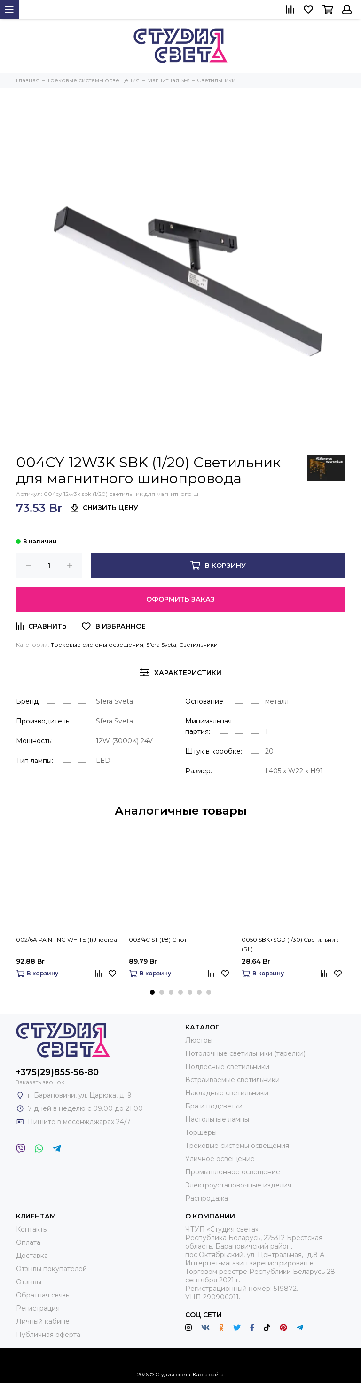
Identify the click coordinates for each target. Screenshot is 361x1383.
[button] (152, 992)
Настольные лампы (217, 1119)
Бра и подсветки (214, 1106)
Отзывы (28, 1282)
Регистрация (38, 1308)
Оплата (28, 1242)
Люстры (198, 1040)
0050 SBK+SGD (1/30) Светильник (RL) (290, 944)
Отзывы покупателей (51, 1269)
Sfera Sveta (161, 644)
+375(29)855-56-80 (57, 1072)
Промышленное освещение (232, 1172)
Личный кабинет (44, 1321)
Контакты (32, 1229)
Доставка (32, 1255)
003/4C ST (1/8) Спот (158, 939)
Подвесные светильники (227, 1066)
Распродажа (206, 1198)
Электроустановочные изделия (238, 1185)
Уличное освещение (220, 1159)
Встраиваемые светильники (232, 1080)
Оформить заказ (180, 599)
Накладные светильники (226, 1093)
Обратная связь (42, 1295)
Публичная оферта (48, 1334)
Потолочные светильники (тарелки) (245, 1053)
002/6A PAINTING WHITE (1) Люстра (66, 939)
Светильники (198, 644)
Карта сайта (208, 1374)
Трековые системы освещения (97, 644)
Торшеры (201, 1132)
